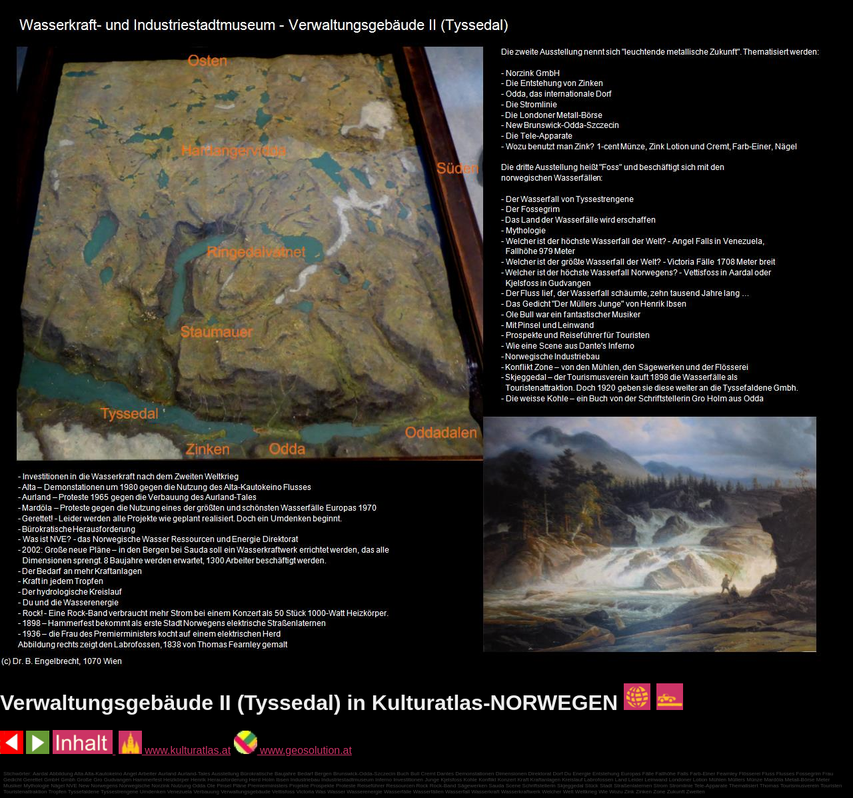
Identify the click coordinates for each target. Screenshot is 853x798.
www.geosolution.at (293, 750)
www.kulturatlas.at (175, 750)
